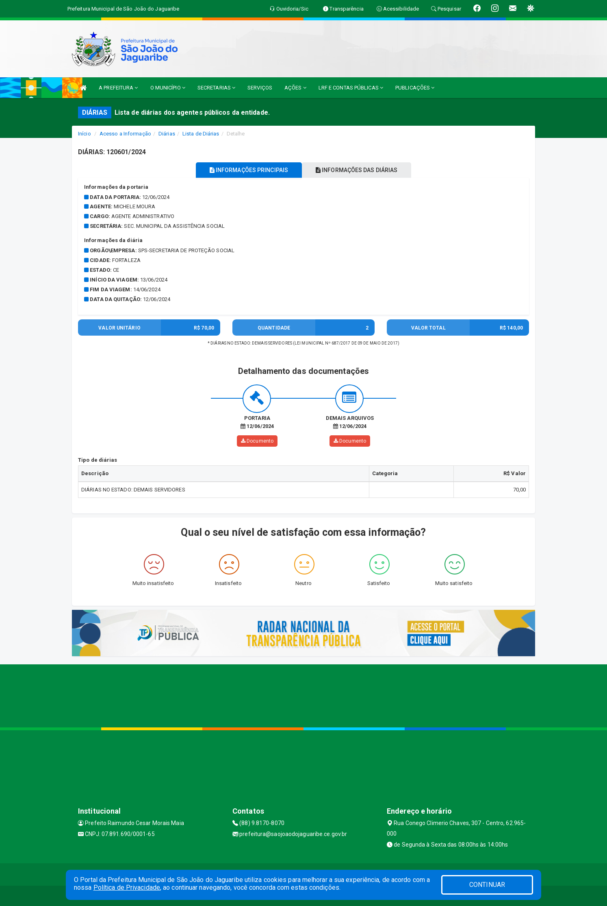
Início (84, 134)
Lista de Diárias (200, 134)
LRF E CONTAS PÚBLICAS (351, 88)
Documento (257, 441)
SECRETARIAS (216, 88)
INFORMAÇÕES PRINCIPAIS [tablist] (245, 170)
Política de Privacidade (126, 887)
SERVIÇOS (259, 88)
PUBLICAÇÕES (414, 88)
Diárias (166, 134)
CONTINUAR (487, 885)
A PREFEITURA (118, 88)
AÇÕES (295, 88)
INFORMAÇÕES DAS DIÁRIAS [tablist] (360, 170)
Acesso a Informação (125, 134)
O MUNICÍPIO (167, 88)
